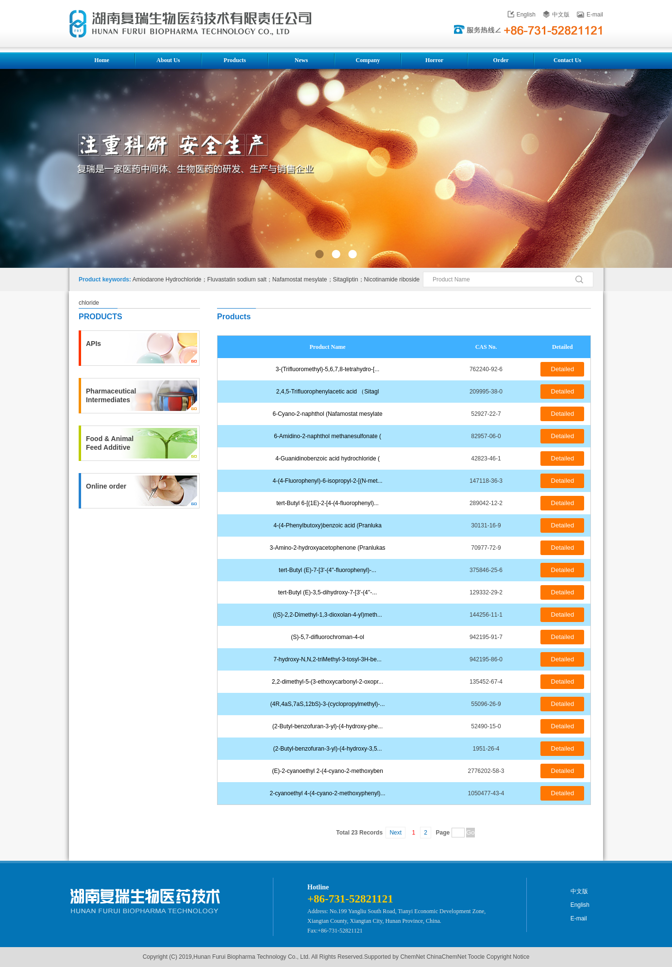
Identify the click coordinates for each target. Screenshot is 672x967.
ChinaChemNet (446, 956)
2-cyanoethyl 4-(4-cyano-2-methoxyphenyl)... (328, 793)
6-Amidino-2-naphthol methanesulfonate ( (327, 436)
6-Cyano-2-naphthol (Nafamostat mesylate (328, 413)
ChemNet (412, 956)
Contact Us (567, 60)
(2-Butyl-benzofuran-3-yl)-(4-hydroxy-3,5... (327, 748)
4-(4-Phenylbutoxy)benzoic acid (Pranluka (327, 525)
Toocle (476, 956)
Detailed (562, 369)
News (301, 60)
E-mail (590, 14)
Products (235, 60)
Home (101, 60)
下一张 (648, 170)
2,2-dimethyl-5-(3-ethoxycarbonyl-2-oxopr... (327, 681)
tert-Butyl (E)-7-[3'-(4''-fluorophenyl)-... (327, 570)
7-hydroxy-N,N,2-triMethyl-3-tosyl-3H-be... (327, 659)
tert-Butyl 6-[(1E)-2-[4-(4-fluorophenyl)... (327, 503)
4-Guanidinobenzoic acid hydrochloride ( (327, 458)
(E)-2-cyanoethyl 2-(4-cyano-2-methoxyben (327, 771)
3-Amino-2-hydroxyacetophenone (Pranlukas (327, 547)
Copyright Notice (508, 956)
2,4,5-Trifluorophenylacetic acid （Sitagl (327, 391)
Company (367, 60)
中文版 (556, 14)
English (521, 14)
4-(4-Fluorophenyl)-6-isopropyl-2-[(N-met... (328, 480)
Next (395, 832)
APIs (93, 343)
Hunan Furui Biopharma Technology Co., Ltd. (251, 956)
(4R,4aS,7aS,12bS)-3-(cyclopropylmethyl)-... (327, 704)
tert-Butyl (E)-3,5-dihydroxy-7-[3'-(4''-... (327, 592)
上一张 (24, 170)
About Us (168, 60)
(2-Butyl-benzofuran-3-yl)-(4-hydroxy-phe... (327, 726)
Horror (434, 60)
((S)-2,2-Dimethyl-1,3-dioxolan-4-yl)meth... (327, 614)
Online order (106, 486)
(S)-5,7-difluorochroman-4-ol (327, 637)
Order (501, 60)
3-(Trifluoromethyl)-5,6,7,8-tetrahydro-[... (328, 369)
